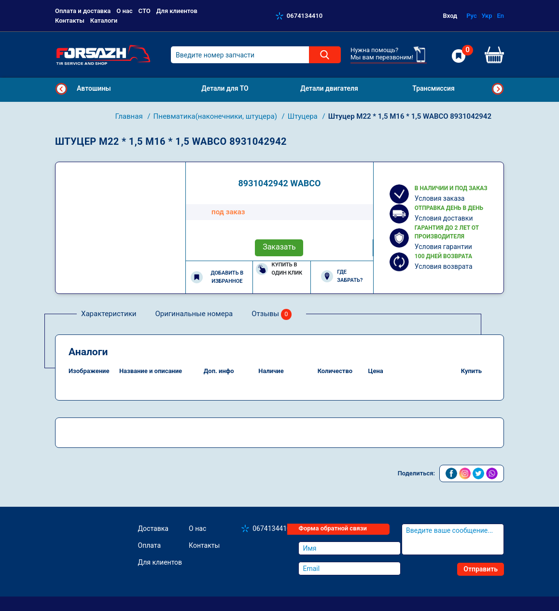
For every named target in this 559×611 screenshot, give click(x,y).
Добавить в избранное (217, 277)
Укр (486, 15)
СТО (145, 10)
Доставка (153, 528)
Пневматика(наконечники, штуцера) (216, 116)
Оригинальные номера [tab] (194, 313)
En (500, 15)
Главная (130, 116)
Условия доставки (444, 218)
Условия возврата (444, 266)
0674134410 (304, 15)
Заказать (279, 246)
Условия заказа (440, 198)
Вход (450, 15)
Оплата (149, 545)
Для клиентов (176, 10)
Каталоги (103, 20)
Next (498, 89)
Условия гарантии (443, 246)
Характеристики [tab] (108, 313)
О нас (124, 10)
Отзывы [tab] (272, 314)
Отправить (480, 569)
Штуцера (304, 116)
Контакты (69, 20)
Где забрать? (342, 276)
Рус (471, 15)
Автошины (94, 88)
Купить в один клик (279, 269)
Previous (61, 89)
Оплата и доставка (83, 10)
